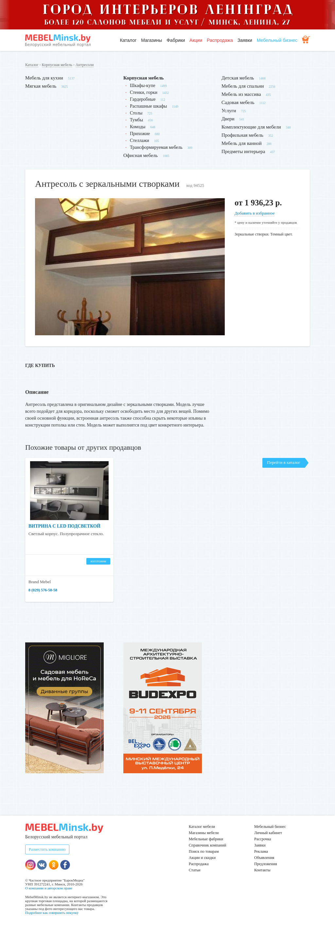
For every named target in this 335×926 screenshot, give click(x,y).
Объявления (264, 857)
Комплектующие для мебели (251, 127)
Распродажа (220, 40)
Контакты (262, 870)
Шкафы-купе (142, 85)
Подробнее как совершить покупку (52, 913)
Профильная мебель (242, 135)
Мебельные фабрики (206, 839)
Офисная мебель (140, 155)
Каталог (128, 40)
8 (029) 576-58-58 (42, 590)
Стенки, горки (143, 92)
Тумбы (136, 119)
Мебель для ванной (241, 143)
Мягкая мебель (40, 86)
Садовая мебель (238, 102)
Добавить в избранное (254, 213)
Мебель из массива (241, 94)
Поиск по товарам (204, 851)
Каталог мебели (202, 826)
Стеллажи (139, 140)
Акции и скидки (202, 857)
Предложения (265, 864)
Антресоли (85, 64)
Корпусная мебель (57, 64)
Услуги (228, 110)
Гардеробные (142, 99)
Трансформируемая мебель (156, 147)
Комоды (137, 126)
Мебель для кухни (44, 77)
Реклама (261, 851)
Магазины (151, 40)
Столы (136, 113)
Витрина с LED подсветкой (64, 526)
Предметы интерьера (243, 151)
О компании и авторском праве (48, 888)
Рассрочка (262, 839)
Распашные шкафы (148, 106)
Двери (227, 118)
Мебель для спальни (242, 86)
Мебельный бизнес (277, 40)
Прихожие (140, 133)
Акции (195, 40)
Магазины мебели (204, 832)
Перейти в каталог (283, 462)
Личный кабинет (268, 832)
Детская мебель (237, 77)
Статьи (194, 870)
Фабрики (176, 40)
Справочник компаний (207, 845)
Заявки (245, 40)
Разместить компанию (47, 849)
